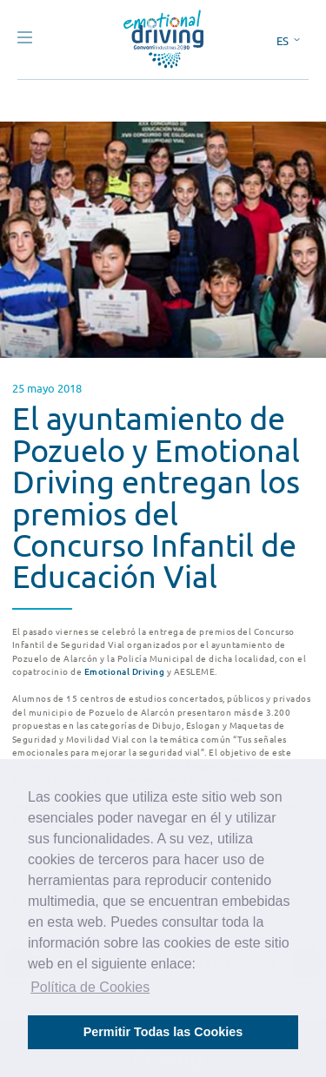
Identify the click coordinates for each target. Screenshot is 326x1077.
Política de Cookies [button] (90, 987)
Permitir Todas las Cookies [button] (163, 1032)
